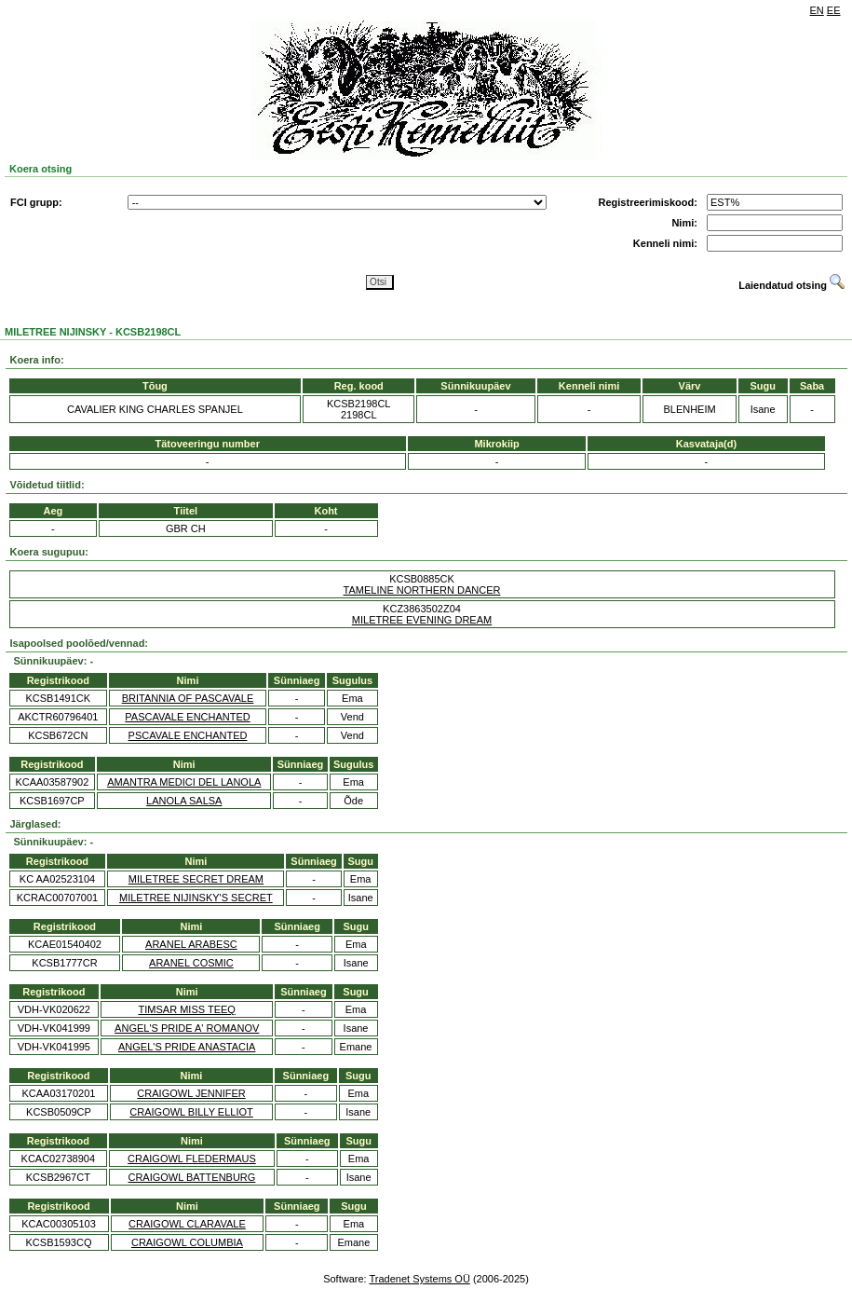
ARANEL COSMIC (191, 962)
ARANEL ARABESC (191, 944)
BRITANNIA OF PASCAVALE (188, 698)
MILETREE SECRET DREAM (196, 878)
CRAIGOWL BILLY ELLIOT (190, 1112)
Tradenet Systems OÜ (419, 1278)
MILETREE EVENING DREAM (422, 619)
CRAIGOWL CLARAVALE (187, 1223)
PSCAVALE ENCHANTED (188, 735)
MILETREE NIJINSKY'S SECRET (196, 897)
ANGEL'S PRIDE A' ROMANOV (187, 1028)
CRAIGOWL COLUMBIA (187, 1242)
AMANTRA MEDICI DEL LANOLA (184, 782)
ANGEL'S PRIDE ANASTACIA (186, 1046)
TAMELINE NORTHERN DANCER (422, 590)
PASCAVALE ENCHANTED (187, 716)
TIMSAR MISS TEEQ (187, 1009)
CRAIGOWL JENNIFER (191, 1093)
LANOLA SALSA (184, 800)
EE (834, 10)
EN (817, 10)
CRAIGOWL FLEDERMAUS (192, 1158)
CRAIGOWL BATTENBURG (191, 1177)
